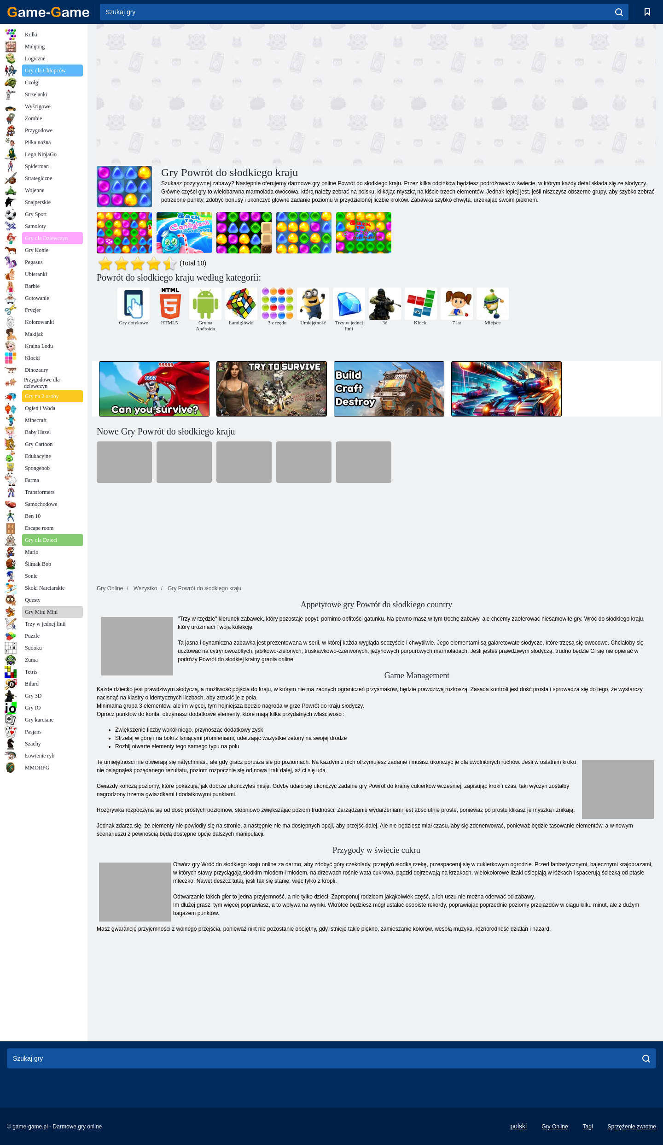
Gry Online (554, 1126)
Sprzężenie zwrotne (632, 1126)
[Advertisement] (236, 93)
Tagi (588, 1126)
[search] (619, 12)
